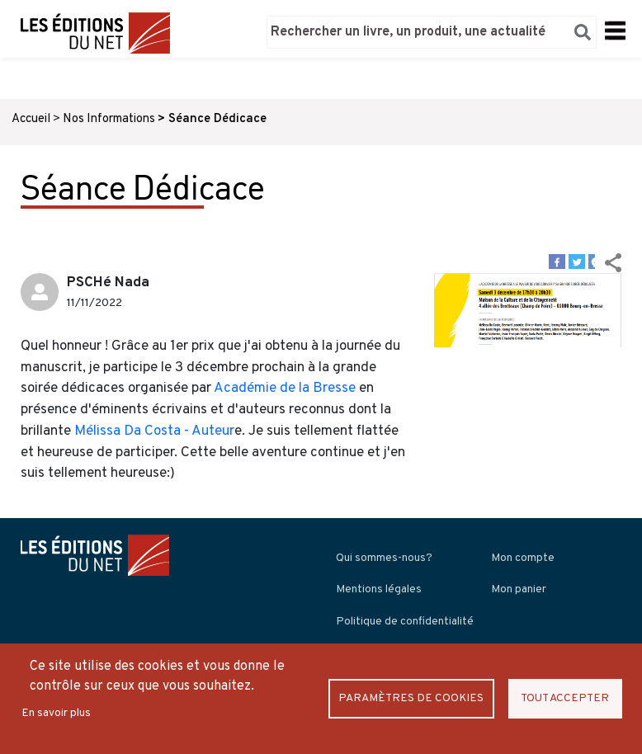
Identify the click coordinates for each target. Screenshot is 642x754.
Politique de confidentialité (405, 622)
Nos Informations (109, 119)
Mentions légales (379, 589)
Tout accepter (565, 698)
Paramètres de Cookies (411, 698)
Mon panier (518, 589)
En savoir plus (56, 713)
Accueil (31, 119)
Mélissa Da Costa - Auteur (152, 431)
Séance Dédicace (217, 119)
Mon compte (523, 558)
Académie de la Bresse (285, 388)
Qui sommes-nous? (384, 558)
